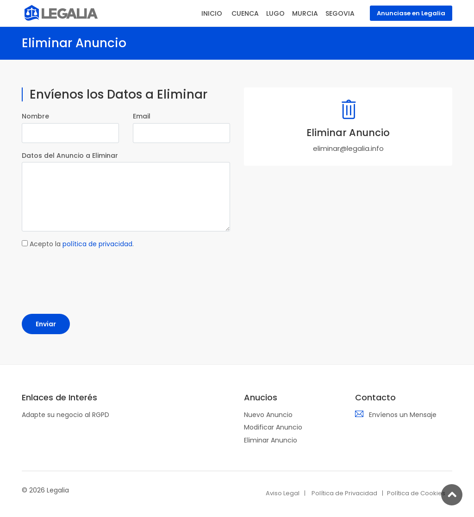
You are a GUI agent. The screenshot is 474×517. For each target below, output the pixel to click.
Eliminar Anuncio (270, 440)
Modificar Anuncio (273, 427)
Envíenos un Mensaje (403, 414)
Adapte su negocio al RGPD (65, 414)
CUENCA (245, 13)
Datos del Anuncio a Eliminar (70, 155)
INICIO (211, 13)
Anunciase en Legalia (411, 13)
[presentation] (92, 274)
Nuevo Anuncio (268, 414)
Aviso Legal (282, 493)
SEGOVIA (340, 13)
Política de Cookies (416, 493)
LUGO (275, 13)
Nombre (35, 116)
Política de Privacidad (344, 493)
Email (141, 116)
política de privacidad (97, 244)
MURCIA (305, 13)
